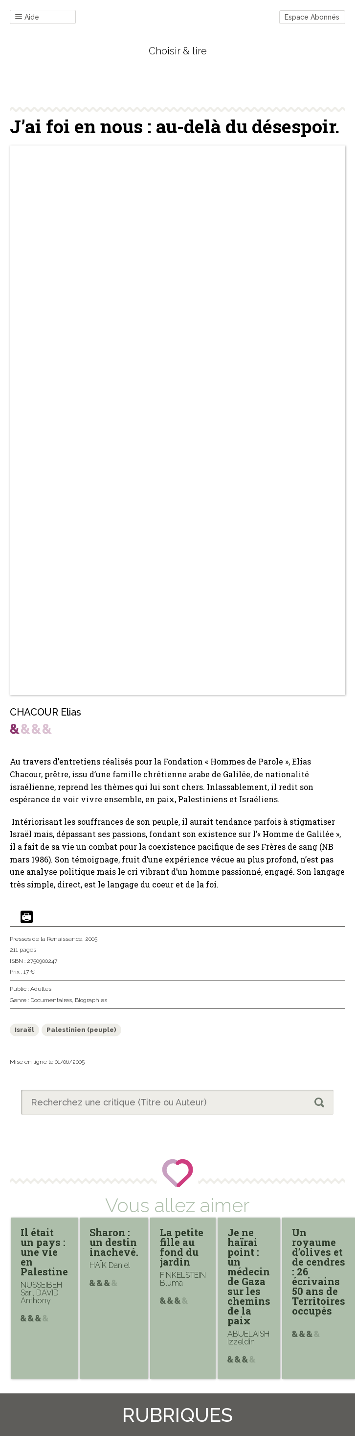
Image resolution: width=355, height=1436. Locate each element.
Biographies (91, 1000)
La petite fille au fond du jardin (181, 1247)
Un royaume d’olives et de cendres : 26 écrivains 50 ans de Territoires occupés (318, 1271)
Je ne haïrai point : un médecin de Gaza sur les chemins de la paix (248, 1276)
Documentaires (51, 1000)
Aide (27, 17)
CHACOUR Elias (45, 712)
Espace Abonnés (312, 17)
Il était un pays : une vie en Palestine (44, 1252)
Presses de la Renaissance (46, 938)
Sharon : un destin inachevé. (113, 1242)
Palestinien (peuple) (81, 1029)
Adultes (40, 988)
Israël (24, 1029)
